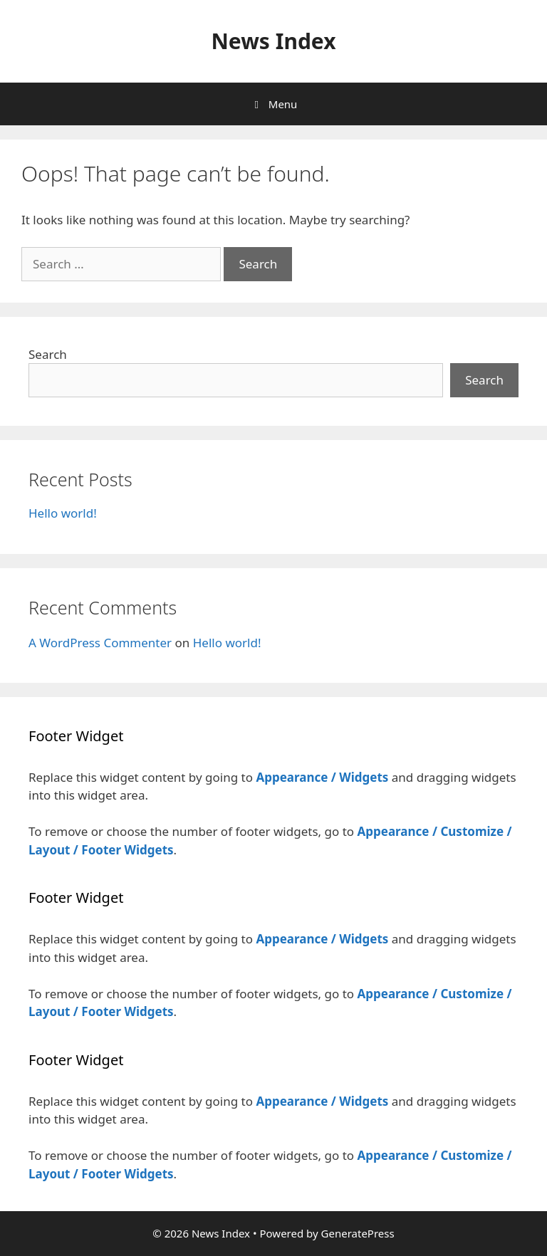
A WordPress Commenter (100, 642)
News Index (273, 41)
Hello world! (62, 513)
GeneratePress (358, 1233)
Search (47, 354)
